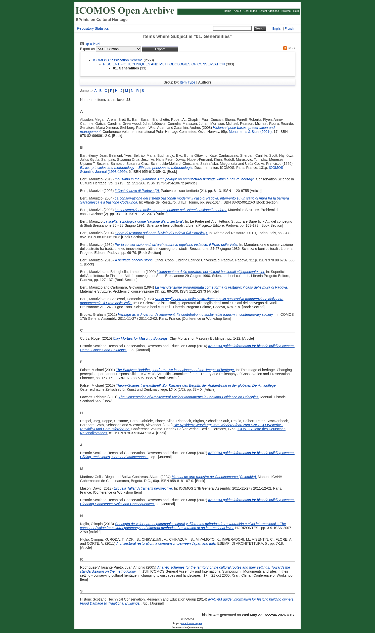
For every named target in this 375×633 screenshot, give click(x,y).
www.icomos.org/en (191, 623)
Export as (87, 49)
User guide (250, 10)
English (277, 28)
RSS (288, 48)
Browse (286, 10)
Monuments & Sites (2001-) (250, 132)
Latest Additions (269, 10)
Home (227, 10)
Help (296, 10)
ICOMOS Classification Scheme (118, 60)
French (289, 28)
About (237, 10)
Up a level (90, 44)
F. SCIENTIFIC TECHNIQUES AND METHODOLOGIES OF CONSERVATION (164, 64)
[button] (160, 49)
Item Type (187, 82)
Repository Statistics (93, 28)
